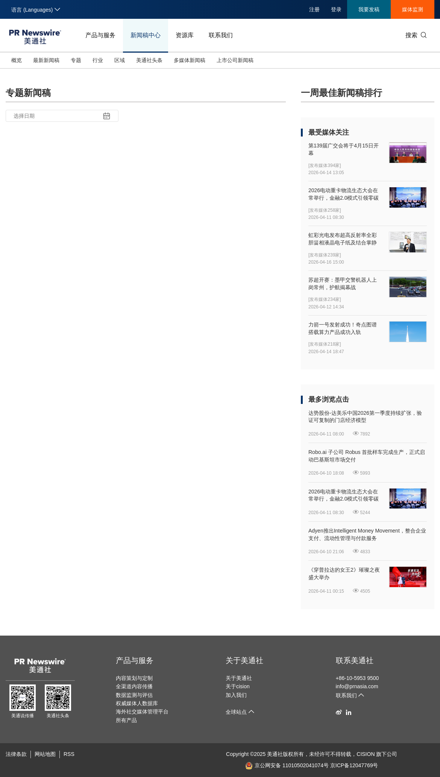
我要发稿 (368, 9)
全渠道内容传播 (134, 686)
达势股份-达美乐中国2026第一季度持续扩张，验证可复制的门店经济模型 (365, 416)
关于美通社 (244, 660)
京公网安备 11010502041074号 (287, 765)
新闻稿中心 (145, 35)
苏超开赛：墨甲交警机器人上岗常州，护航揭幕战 (342, 283)
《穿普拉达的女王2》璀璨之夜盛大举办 (344, 573)
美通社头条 (149, 60)
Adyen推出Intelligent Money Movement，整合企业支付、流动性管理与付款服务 (367, 534)
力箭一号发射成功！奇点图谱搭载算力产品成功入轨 (342, 328)
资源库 (185, 35)
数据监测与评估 (134, 695)
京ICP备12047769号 (354, 765)
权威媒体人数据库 (137, 703)
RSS (69, 754)
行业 (98, 60)
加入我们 (236, 695)
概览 (16, 60)
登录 (336, 9)
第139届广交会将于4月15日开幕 (343, 149)
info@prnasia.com (357, 686)
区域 (119, 60)
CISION (366, 754)
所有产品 (126, 720)
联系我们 (221, 35)
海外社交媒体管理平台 (142, 712)
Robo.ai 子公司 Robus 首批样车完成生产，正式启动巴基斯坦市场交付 (366, 456)
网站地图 (45, 754)
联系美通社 (354, 660)
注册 (314, 9)
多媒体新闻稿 (189, 60)
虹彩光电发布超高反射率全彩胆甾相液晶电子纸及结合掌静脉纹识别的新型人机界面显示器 (342, 239)
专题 (76, 60)
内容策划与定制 (134, 678)
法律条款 (16, 754)
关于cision (238, 686)
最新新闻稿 (46, 60)
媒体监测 (412, 9)
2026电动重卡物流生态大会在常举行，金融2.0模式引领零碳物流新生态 (343, 194)
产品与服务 (100, 35)
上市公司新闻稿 (235, 60)
